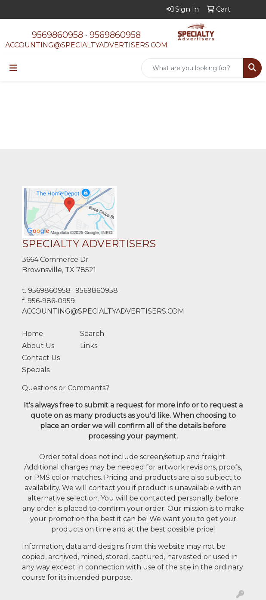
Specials (35, 370)
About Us (38, 346)
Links (88, 346)
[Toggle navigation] (13, 68)
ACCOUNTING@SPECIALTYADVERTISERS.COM (86, 45)
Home (32, 334)
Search (92, 334)
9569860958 (57, 35)
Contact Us (41, 358)
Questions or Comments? (65, 388)
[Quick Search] (192, 68)
